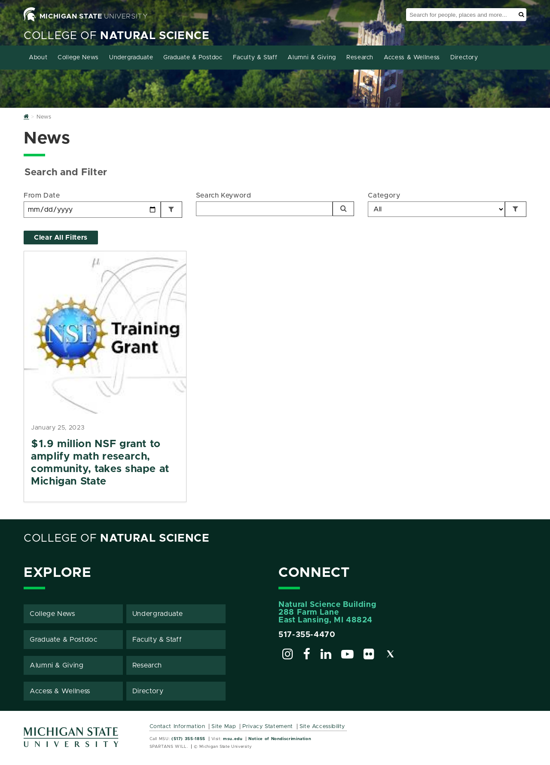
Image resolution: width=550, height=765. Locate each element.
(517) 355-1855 (188, 739)
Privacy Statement (267, 726)
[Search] (343, 208)
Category (384, 195)
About (38, 58)
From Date (42, 195)
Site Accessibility (322, 726)
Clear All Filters (61, 237)
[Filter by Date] (171, 209)
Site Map (223, 726)
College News (78, 58)
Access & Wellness (412, 58)
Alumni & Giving (311, 58)
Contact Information (177, 726)
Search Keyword (223, 195)
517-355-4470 (307, 635)
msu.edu (232, 739)
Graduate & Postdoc (193, 58)
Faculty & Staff (255, 58)
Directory (464, 58)
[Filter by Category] (515, 209)
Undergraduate (131, 58)
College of (117, 35)
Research (359, 58)
